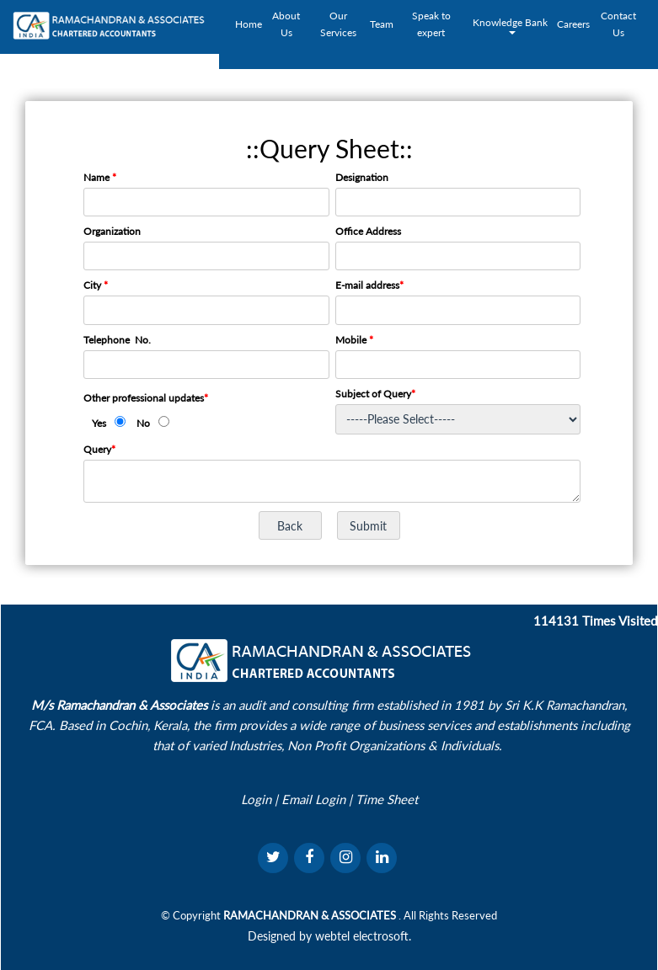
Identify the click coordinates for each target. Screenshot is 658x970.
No (143, 423)
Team (381, 24)
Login (256, 799)
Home (248, 24)
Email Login (313, 799)
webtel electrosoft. (363, 936)
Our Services (338, 24)
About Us (286, 24)
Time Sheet (387, 799)
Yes (99, 423)
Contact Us (618, 24)
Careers (573, 24)
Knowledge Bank (511, 25)
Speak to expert (431, 24)
